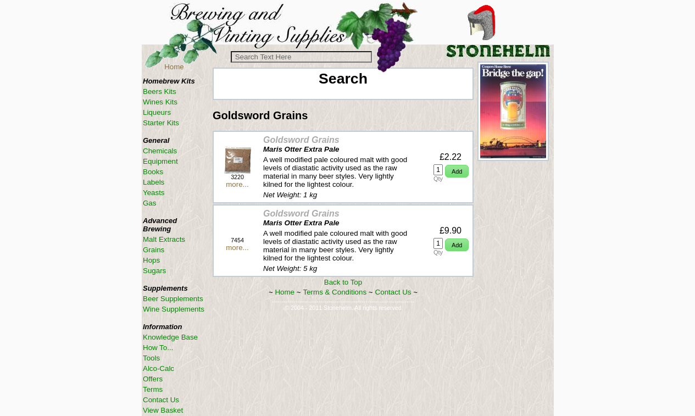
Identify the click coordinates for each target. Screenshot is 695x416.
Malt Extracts (164, 239)
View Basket (163, 410)
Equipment (160, 161)
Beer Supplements (173, 299)
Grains (153, 250)
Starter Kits (161, 123)
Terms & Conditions (335, 292)
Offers (153, 379)
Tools (151, 358)
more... (237, 184)
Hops (151, 260)
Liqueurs (157, 112)
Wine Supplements (173, 309)
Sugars (154, 271)
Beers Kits (159, 91)
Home (174, 67)
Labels (153, 182)
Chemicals (160, 151)
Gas (149, 203)
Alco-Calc (158, 368)
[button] (457, 171)
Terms (153, 389)
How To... (158, 347)
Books (153, 172)
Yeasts (154, 192)
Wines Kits (160, 102)
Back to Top (343, 282)
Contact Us (393, 292)
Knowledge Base (170, 337)
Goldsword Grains (301, 140)
